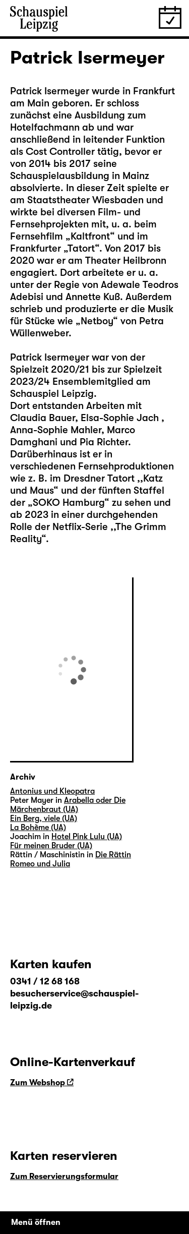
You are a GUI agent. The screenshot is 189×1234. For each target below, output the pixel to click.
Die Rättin (113, 854)
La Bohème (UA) (38, 827)
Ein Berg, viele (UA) (43, 818)
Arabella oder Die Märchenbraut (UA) (67, 805)
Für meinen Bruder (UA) (51, 845)
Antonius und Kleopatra (52, 791)
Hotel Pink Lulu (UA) (86, 836)
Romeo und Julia (40, 863)
